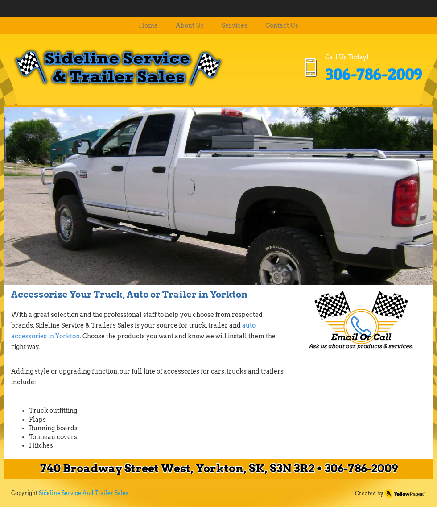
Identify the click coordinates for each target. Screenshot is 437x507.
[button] (218, 195)
